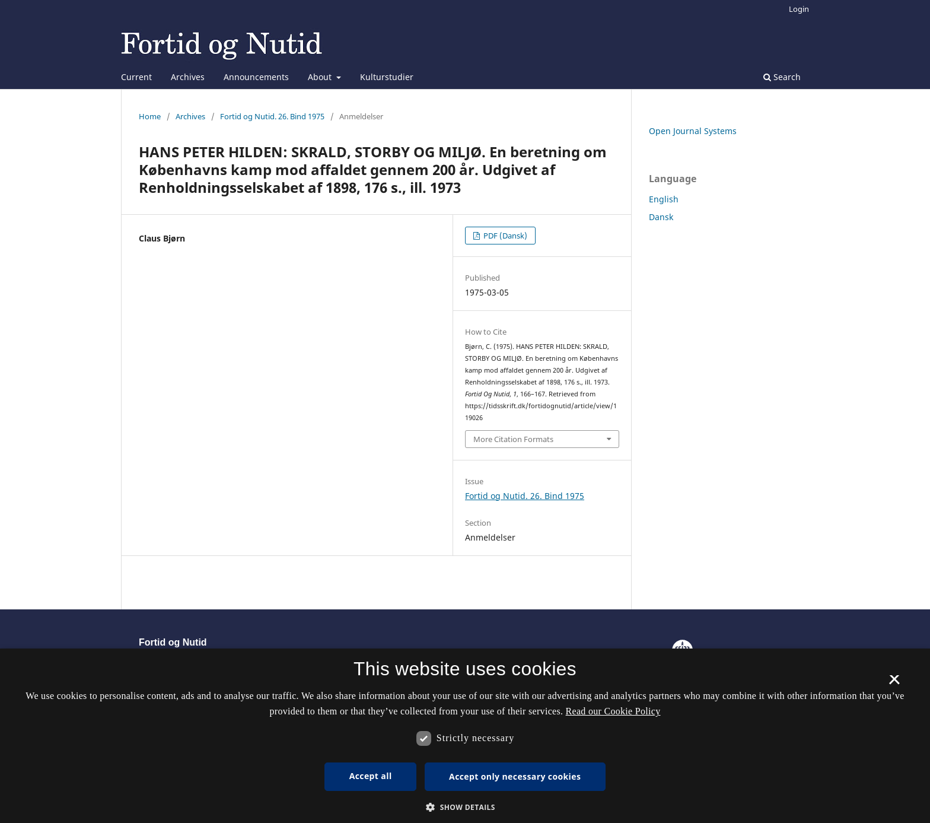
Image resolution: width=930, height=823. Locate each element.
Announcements (256, 76)
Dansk (661, 217)
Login (799, 9)
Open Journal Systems (693, 130)
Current (136, 76)
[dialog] (465, 736)
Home (150, 116)
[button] (465, 807)
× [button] (894, 683)
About (321, 76)
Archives (188, 76)
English (664, 199)
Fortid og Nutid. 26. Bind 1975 (272, 116)
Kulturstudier (386, 76)
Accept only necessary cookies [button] (515, 776)
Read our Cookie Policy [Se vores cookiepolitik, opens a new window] (613, 711)
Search (782, 76)
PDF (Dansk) (504, 235)
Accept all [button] (370, 775)
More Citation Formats (513, 439)
